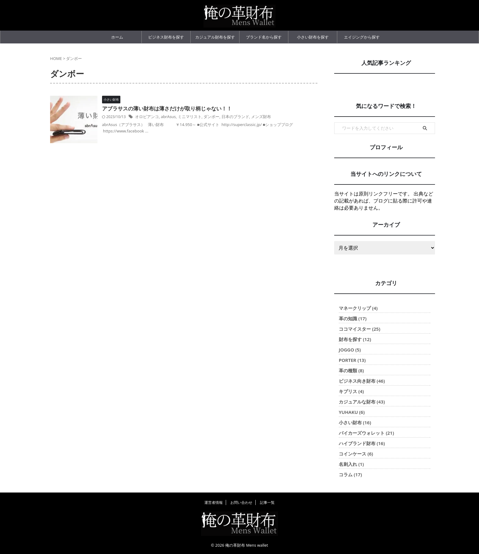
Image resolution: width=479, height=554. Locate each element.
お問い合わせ (241, 502)
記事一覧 (267, 502)
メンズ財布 (266, 116)
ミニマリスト (200, 116)
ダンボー (220, 116)
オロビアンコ (160, 116)
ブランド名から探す (264, 37)
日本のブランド (242, 116)
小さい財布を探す (313, 37)
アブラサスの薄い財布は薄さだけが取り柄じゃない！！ (177, 109)
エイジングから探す (362, 37)
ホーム (117, 37)
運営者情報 (213, 502)
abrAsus (180, 116)
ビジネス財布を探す (166, 37)
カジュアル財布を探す (215, 37)
